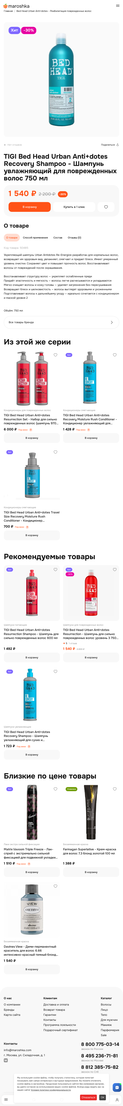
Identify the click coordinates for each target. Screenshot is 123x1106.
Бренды (9, 1010)
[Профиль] (117, 1100)
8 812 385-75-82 (99, 1067)
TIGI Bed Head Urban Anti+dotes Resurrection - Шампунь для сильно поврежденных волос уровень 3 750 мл (89, 634)
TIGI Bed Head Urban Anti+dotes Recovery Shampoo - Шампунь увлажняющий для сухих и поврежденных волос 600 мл (27, 736)
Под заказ (23, 430)
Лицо (104, 1010)
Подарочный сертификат (60, 1030)
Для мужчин (109, 1020)
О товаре (11, 237)
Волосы (106, 1004)
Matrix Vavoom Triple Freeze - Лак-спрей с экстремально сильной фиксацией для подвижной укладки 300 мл (29, 853)
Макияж (106, 1025)
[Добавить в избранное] (106, 207)
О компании (12, 1004)
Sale (104, 1035)
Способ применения (35, 237)
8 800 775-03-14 (100, 1044)
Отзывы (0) (74, 237)
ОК (102, 1097)
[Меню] (6, 1099)
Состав (57, 237)
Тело (104, 1015)
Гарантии (49, 1015)
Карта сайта (12, 1015)
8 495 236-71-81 (99, 1056)
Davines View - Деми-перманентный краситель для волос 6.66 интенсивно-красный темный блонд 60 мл (30, 951)
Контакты (49, 1020)
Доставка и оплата (56, 1004)
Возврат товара (54, 1010)
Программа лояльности (59, 1025)
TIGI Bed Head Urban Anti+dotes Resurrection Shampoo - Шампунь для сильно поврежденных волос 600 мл (31, 634)
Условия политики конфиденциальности (51, 1090)
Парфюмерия (110, 1030)
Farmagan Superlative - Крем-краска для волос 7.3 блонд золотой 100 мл (89, 851)
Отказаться (88, 1097)
